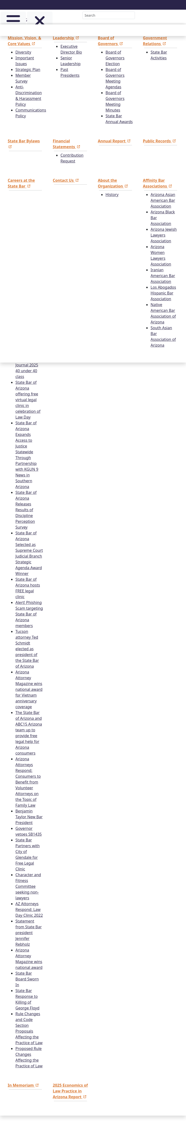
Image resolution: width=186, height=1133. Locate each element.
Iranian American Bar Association (163, 275)
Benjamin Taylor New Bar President (29, 816)
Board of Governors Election (115, 57)
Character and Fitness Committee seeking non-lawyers (28, 886)
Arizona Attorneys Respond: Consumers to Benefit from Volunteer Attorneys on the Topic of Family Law (28, 782)
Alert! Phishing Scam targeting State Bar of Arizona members (29, 614)
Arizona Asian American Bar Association (163, 200)
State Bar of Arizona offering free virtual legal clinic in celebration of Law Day (27, 400)
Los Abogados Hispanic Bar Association (163, 293)
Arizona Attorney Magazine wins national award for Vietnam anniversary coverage (28, 689)
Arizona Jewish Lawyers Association (164, 235)
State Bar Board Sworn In (27, 979)
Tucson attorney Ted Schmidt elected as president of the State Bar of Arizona (27, 649)
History (112, 194)
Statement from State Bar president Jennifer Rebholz (28, 932)
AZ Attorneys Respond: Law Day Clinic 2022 (29, 909)
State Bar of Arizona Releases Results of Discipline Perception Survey (26, 510)
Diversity (23, 52)
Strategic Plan (27, 69)
